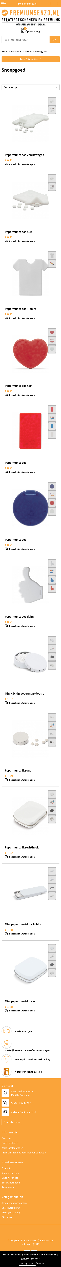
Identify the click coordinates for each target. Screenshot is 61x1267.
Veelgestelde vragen (12, 1147)
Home (5, 51)
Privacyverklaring (11, 1212)
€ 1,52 (9, 853)
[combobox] (26, 39)
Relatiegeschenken (21, 51)
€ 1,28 (9, 930)
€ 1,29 (9, 776)
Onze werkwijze (10, 1177)
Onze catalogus (10, 1143)
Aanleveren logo (10, 1173)
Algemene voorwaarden (14, 1202)
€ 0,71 (9, 160)
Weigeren (40, 1263)
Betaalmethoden (11, 1182)
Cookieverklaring (11, 1207)
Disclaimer (7, 1217)
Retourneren (8, 1187)
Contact (6, 1168)
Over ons (6, 1138)
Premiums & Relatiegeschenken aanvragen (24, 1152)
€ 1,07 (9, 699)
